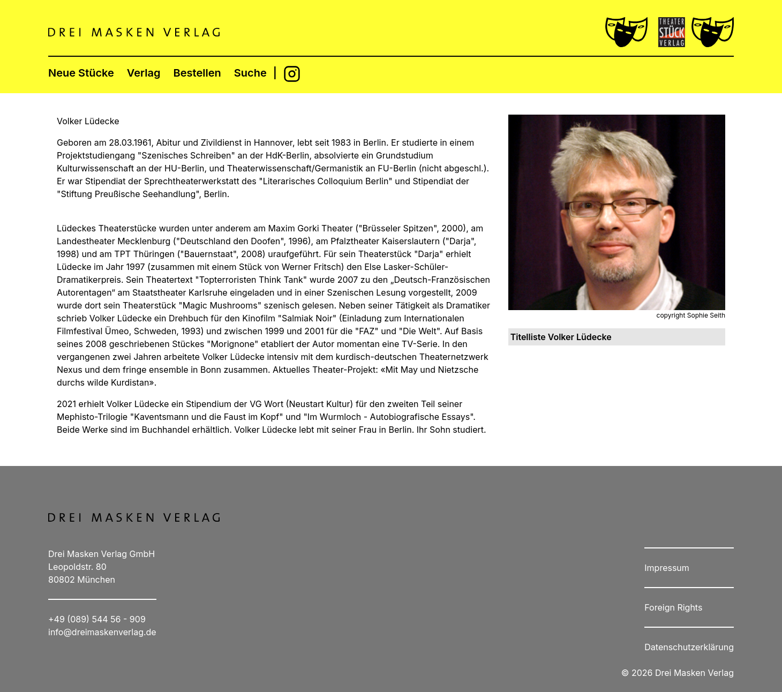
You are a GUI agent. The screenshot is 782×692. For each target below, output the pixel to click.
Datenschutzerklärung (689, 647)
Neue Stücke (81, 72)
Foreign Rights (673, 607)
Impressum (666, 567)
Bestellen (197, 72)
